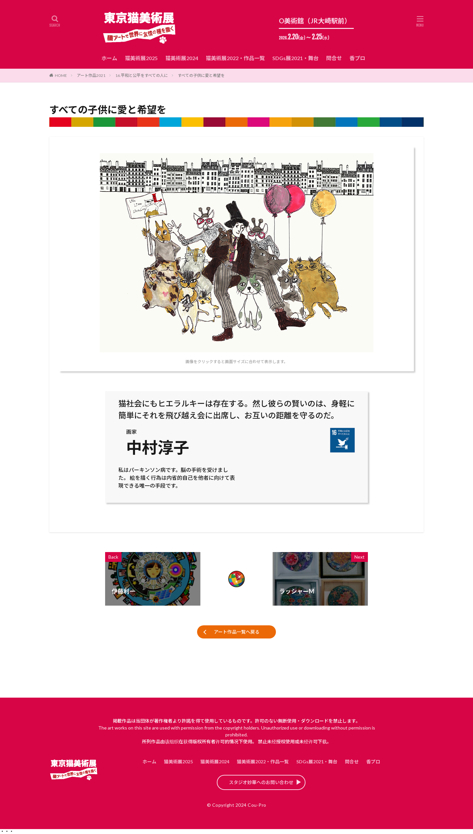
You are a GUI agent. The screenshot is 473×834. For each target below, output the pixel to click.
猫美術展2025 (141, 58)
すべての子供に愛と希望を (201, 75)
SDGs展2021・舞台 (295, 58)
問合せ (334, 58)
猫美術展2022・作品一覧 (235, 58)
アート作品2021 (91, 75)
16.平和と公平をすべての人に (141, 75)
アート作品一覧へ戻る (236, 632)
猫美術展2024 (181, 58)
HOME (61, 75)
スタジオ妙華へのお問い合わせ (261, 782)
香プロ (357, 58)
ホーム (109, 58)
